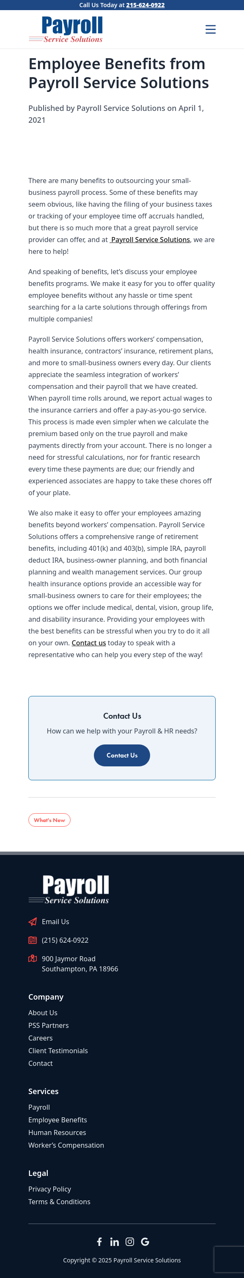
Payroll (39, 1107)
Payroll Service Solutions (150, 239)
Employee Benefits (57, 1119)
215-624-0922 (145, 5)
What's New (49, 820)
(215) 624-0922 (65, 940)
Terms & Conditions (59, 1201)
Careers (40, 1038)
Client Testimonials (58, 1050)
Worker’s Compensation (66, 1145)
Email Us (55, 921)
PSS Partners (48, 1025)
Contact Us (122, 755)
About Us (43, 1012)
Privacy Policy (49, 1189)
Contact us (89, 642)
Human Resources (57, 1132)
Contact (40, 1063)
